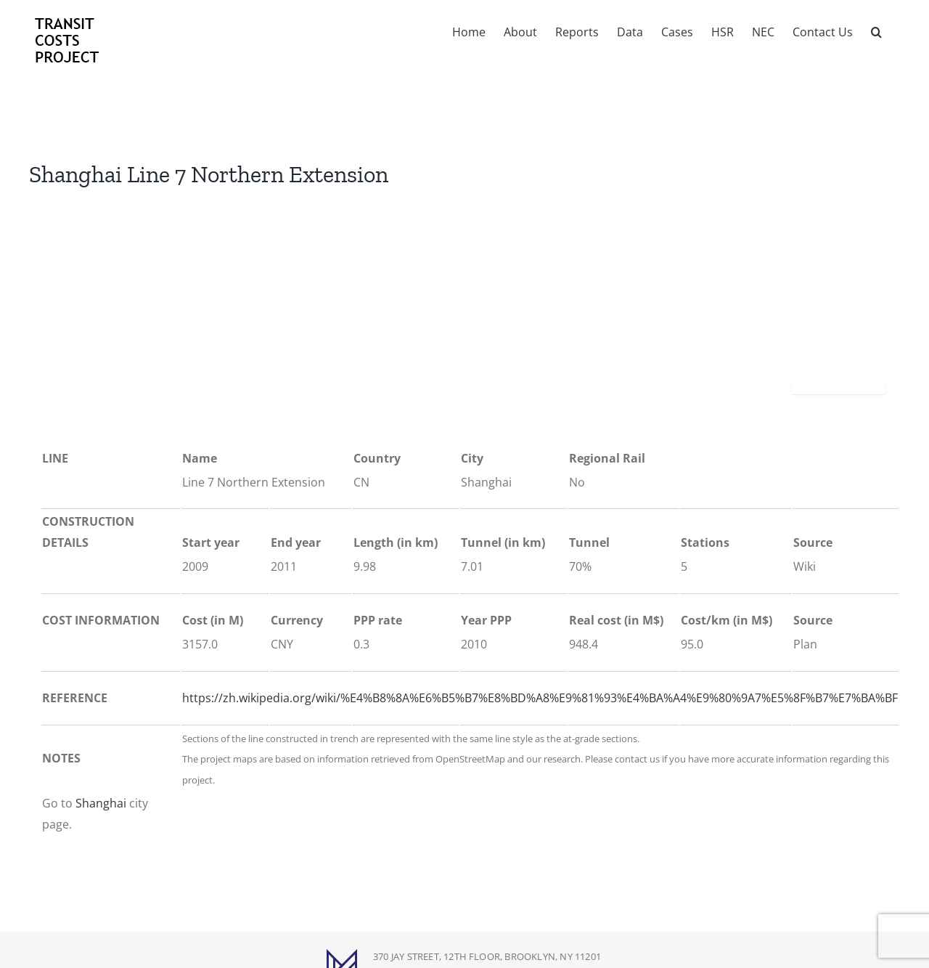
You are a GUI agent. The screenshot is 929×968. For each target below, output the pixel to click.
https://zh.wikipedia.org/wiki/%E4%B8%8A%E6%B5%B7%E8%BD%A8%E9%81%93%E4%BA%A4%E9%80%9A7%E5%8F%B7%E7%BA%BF (540, 698)
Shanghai (100, 803)
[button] (876, 30)
